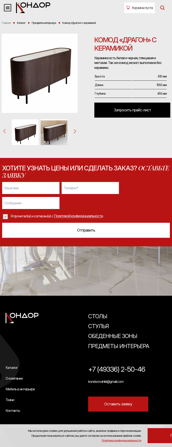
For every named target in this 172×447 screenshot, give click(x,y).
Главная (6, 22)
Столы (97, 316)
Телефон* (71, 188)
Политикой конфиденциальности (78, 216)
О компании (14, 378)
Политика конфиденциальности (144, 423)
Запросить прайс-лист (132, 110)
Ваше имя (11, 188)
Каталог (12, 367)
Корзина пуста (142, 8)
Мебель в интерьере (20, 389)
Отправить (86, 230)
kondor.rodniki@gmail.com (105, 381)
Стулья (98, 326)
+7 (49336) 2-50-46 (116, 369)
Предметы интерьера (118, 346)
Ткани (10, 400)
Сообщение (12, 203)
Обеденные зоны (112, 336)
